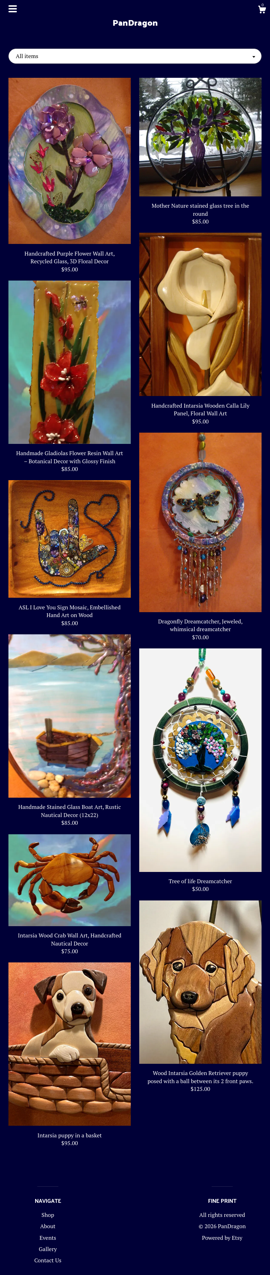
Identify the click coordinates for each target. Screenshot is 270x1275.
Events (47, 1238)
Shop (47, 1215)
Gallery (48, 1249)
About (48, 1226)
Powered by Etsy (222, 1238)
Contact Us (47, 1260)
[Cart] (262, 10)
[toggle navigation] (12, 8)
